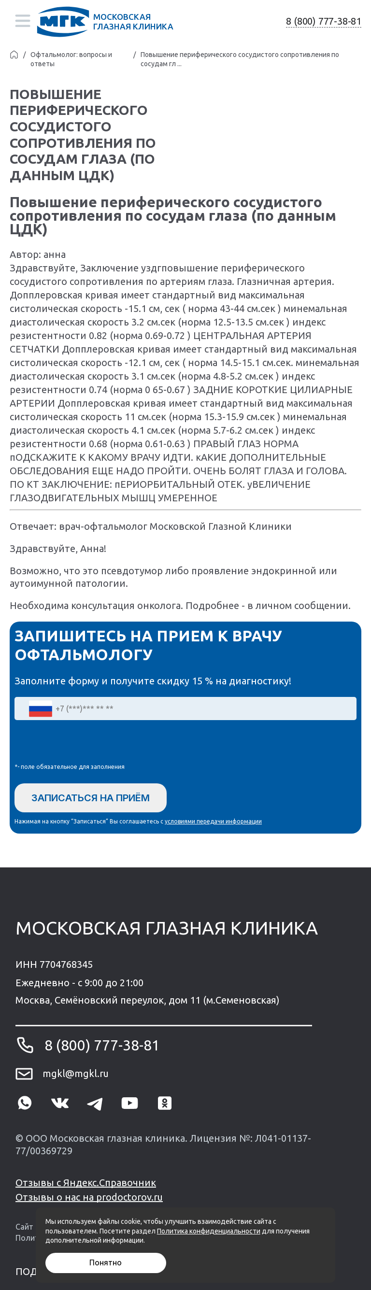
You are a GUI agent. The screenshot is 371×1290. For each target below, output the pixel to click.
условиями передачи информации (213, 821)
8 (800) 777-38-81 (323, 21)
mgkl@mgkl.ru (76, 1073)
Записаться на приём (90, 798)
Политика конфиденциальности (208, 1231)
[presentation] (87, 744)
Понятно (105, 1262)
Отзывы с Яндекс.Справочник (85, 1182)
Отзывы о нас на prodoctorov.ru (89, 1197)
